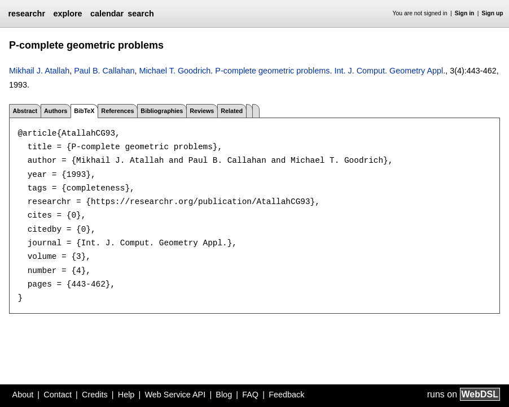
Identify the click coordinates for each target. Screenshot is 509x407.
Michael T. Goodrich (174, 70)
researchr (26, 13)
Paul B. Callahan (104, 70)
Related (232, 110)
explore (67, 13)
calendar (107, 13)
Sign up (492, 13)
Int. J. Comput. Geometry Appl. (389, 70)
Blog (224, 394)
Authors (55, 110)
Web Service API (174, 394)
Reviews (202, 110)
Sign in (465, 13)
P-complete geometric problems (272, 70)
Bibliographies (162, 110)
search (140, 13)
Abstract (24, 110)
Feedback (286, 394)
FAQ (250, 394)
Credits (95, 394)
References (117, 110)
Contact (57, 394)
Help (126, 394)
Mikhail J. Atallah (39, 70)
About (23, 394)
